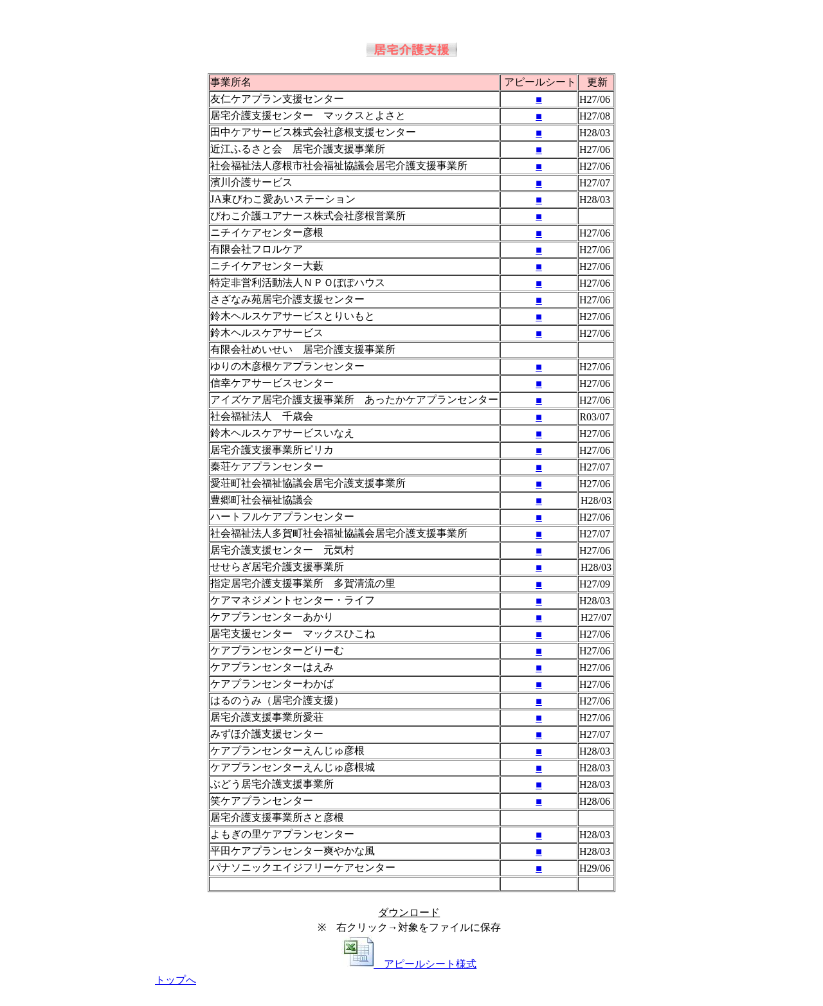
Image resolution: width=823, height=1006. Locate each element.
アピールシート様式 (408, 963)
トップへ (175, 980)
